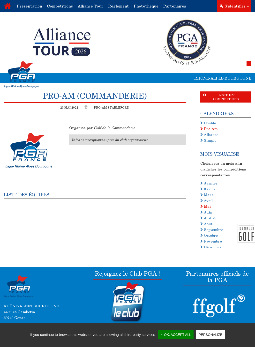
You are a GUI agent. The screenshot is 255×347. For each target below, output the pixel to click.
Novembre (211, 241)
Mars (206, 194)
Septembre (211, 229)
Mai (205, 206)
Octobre (209, 235)
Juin (206, 212)
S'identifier (234, 6)
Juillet (208, 218)
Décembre (210, 247)
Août (206, 223)
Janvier (209, 183)
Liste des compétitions (221, 97)
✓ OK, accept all (175, 335)
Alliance (209, 134)
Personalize (210, 335)
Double (208, 123)
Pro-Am (209, 128)
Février (208, 189)
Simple (208, 140)
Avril (206, 200)
